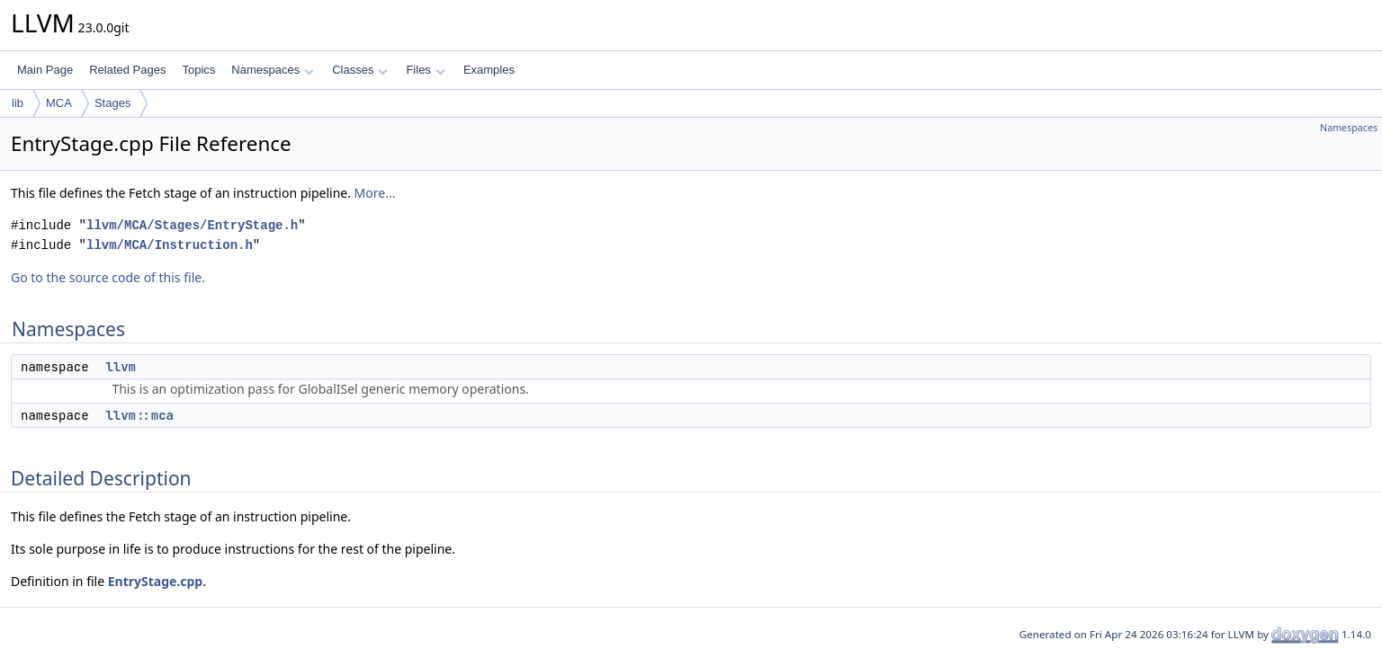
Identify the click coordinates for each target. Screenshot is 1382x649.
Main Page (45, 69)
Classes (360, 69)
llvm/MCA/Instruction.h (169, 244)
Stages (112, 103)
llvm (120, 367)
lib (17, 103)
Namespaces (272, 69)
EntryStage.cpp (155, 581)
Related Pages (127, 69)
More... (375, 192)
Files (425, 69)
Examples (489, 69)
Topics (198, 69)
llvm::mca (139, 415)
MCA (59, 103)
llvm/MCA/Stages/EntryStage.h (192, 225)
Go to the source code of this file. (108, 277)
